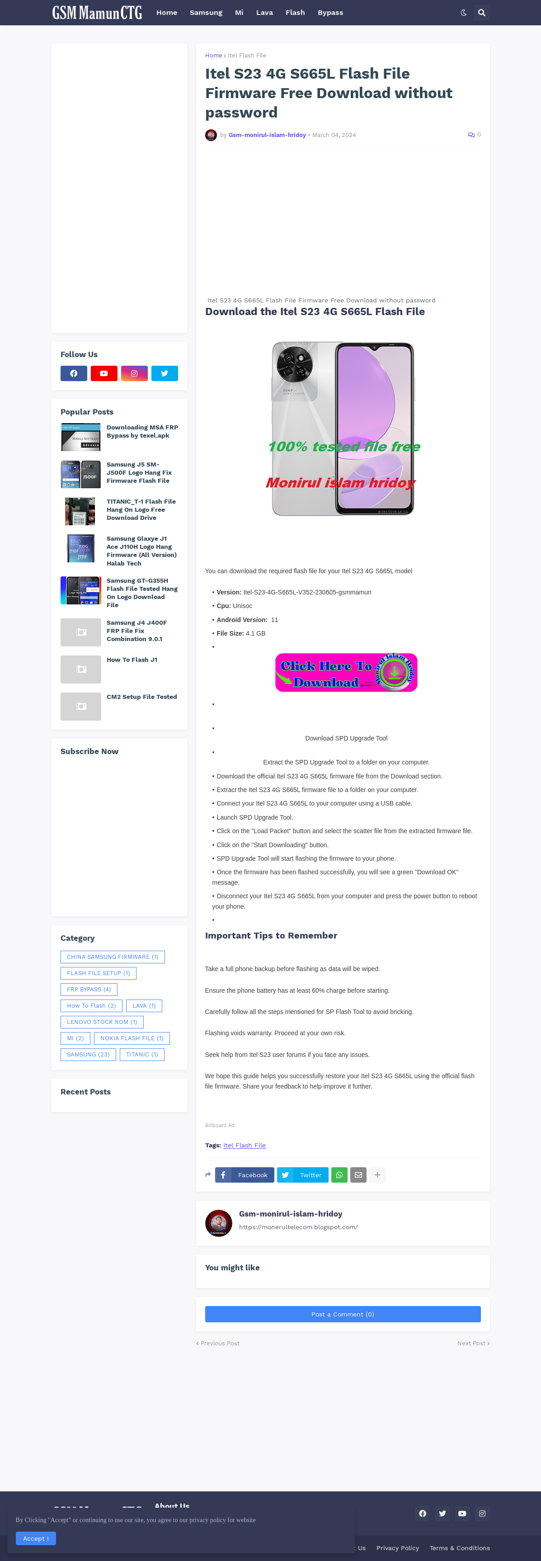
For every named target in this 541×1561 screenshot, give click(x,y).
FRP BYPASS (89, 989)
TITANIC (142, 1055)
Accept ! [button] (38, 1536)
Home (213, 55)
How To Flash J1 (132, 659)
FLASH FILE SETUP (98, 973)
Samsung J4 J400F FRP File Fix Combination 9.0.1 (137, 630)
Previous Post (220, 1343)
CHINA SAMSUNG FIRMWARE (113, 957)
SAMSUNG (88, 1055)
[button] (464, 13)
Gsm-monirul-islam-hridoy (291, 1213)
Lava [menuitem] (264, 12)
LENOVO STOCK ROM (102, 1022)
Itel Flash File (247, 55)
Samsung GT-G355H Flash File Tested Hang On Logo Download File (142, 593)
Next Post (471, 1343)
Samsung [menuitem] (206, 12)
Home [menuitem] (166, 12)
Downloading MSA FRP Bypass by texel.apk (142, 431)
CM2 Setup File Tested (142, 696)
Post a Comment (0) (342, 1314)
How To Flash (91, 1006)
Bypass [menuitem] (330, 12)
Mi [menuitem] (239, 12)
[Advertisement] (343, 223)
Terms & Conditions (460, 1548)
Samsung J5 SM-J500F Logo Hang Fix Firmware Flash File (139, 472)
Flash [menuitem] (295, 12)
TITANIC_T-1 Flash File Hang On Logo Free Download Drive (141, 509)
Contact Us (348, 1548)
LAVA (144, 1006)
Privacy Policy (397, 1548)
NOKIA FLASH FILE (132, 1038)
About (310, 1548)
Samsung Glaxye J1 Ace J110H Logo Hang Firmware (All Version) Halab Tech (142, 551)
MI (75, 1038)
